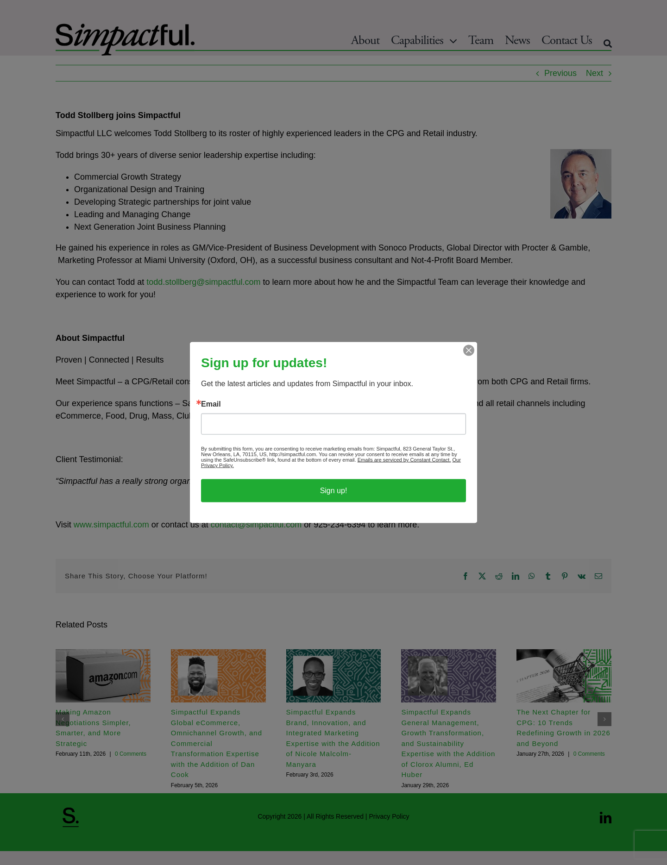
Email (211, 404)
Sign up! (333, 491)
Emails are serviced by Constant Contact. (404, 460)
